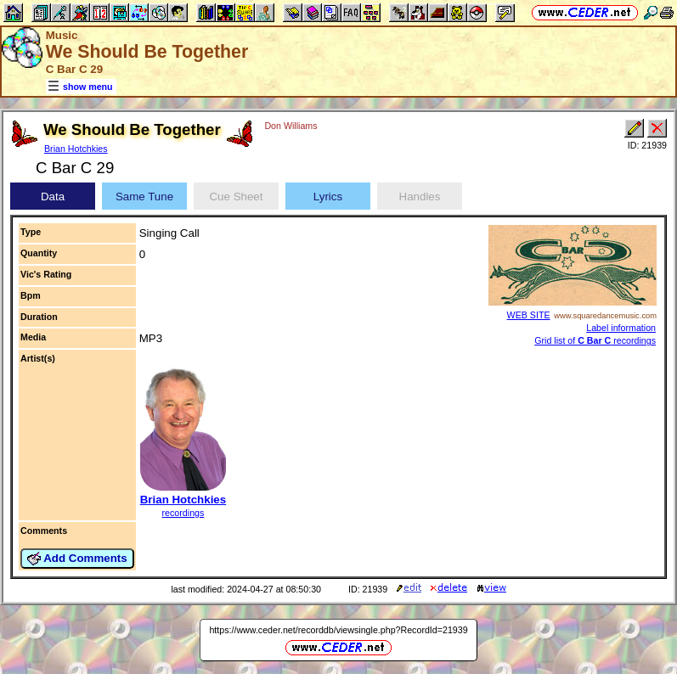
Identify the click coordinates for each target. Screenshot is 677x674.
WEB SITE (528, 315)
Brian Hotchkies (76, 148)
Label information (621, 328)
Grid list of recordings (595, 340)
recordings (183, 513)
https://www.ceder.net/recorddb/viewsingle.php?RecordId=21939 (338, 630)
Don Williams (290, 126)
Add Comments (77, 558)
